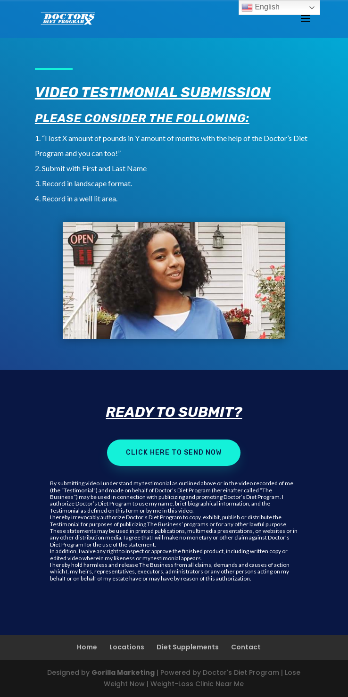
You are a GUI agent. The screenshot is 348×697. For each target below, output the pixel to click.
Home (87, 647)
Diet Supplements (188, 647)
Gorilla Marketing (123, 672)
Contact (246, 647)
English (260, 7)
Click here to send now (174, 452)
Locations (126, 647)
